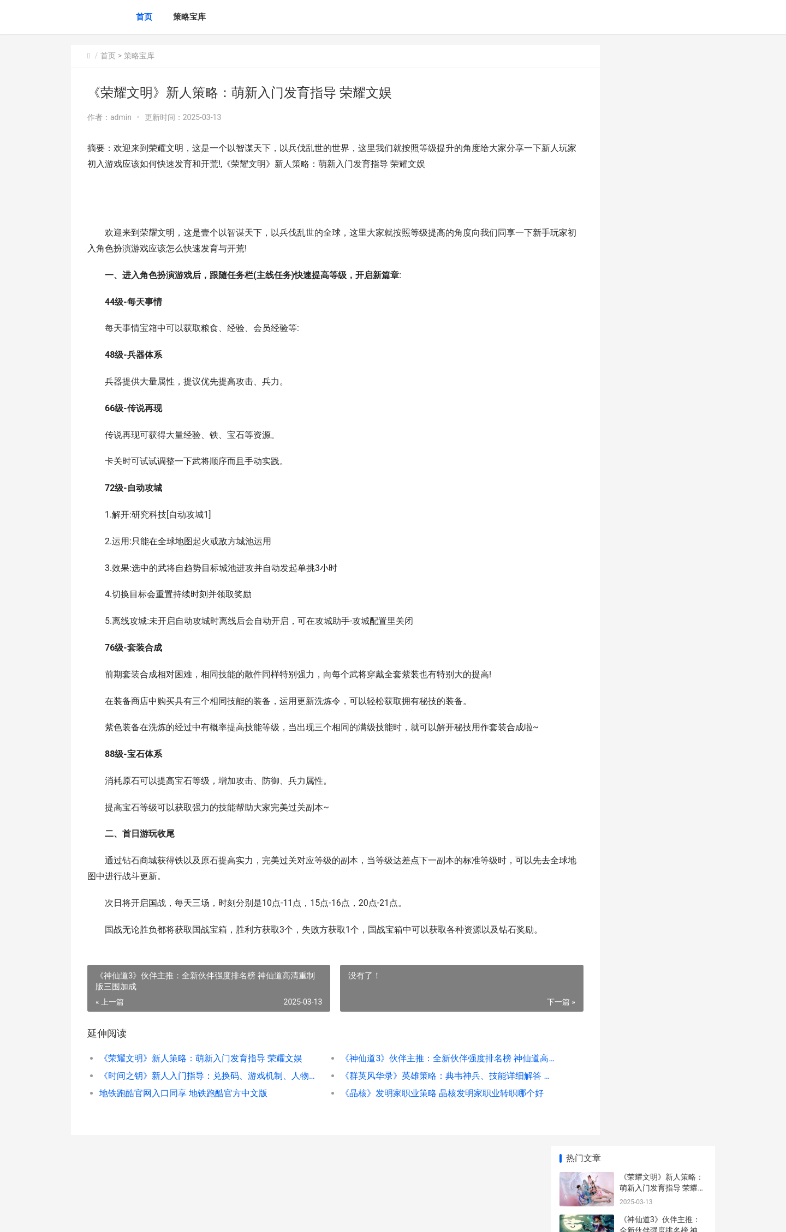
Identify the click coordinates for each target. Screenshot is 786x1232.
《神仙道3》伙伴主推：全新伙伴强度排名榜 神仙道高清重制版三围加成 (406, 1090)
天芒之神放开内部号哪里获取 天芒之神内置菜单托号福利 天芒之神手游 (662, 756)
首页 (144, 17)
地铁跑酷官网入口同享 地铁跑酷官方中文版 (183, 1125)
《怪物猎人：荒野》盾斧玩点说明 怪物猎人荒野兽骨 (662, 506)
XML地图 (311, 1214)
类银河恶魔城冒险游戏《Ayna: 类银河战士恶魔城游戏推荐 (660, 549)
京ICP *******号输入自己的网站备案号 (241, 1214)
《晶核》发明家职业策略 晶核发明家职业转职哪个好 (406, 1125)
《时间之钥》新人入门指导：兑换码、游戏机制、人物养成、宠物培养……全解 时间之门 (194, 1107)
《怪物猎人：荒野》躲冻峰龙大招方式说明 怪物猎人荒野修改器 (662, 379)
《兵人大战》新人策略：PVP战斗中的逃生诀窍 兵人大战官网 (662, 714)
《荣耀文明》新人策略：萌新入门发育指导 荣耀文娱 (194, 1090)
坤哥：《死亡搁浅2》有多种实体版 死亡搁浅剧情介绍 (662, 336)
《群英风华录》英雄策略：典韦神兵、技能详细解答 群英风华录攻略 (406, 1107)
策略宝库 (189, 17)
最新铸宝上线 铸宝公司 (659, 453)
